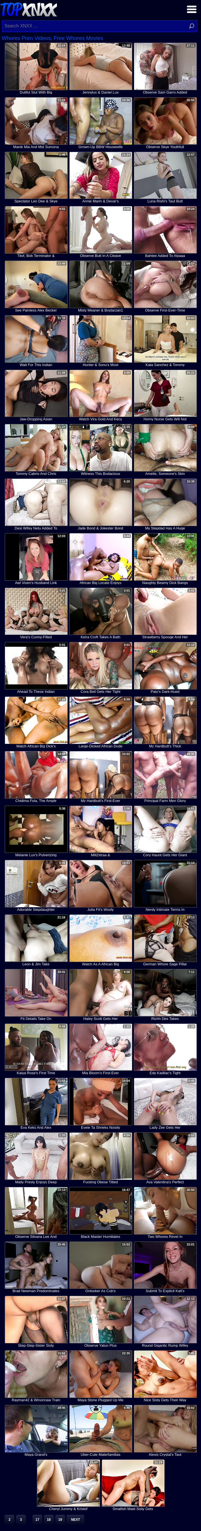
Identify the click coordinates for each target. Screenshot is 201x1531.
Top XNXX (28, 8)
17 (37, 1520)
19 (60, 1520)
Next (75, 1520)
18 (48, 1520)
